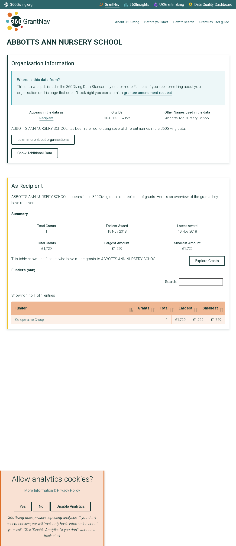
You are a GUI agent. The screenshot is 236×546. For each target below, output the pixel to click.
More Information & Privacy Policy (52, 490)
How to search (183, 22)
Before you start (156, 22)
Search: (194, 282)
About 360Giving (127, 22)
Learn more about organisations (43, 139)
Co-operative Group (29, 320)
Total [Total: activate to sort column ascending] (117, 308)
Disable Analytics (70, 506)
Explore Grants (207, 261)
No (41, 506)
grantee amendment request (148, 93)
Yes (23, 506)
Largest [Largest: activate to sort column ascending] (151, 308)
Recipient (46, 118)
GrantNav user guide (214, 22)
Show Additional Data (34, 153)
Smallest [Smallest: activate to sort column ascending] (192, 308)
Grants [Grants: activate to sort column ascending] (81, 308)
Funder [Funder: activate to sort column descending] (21, 308)
